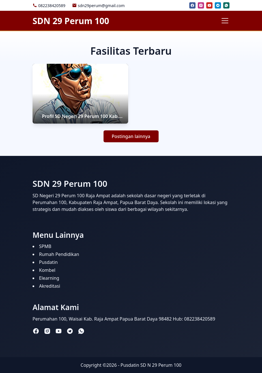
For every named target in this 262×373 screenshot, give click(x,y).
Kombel (47, 270)
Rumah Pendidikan (59, 254)
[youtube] (209, 5)
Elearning (49, 278)
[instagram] (201, 5)
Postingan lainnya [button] (131, 136)
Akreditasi (49, 286)
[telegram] (218, 5)
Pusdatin (48, 262)
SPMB (45, 246)
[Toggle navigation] (224, 20)
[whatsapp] (226, 5)
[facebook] (192, 5)
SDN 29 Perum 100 (71, 21)
